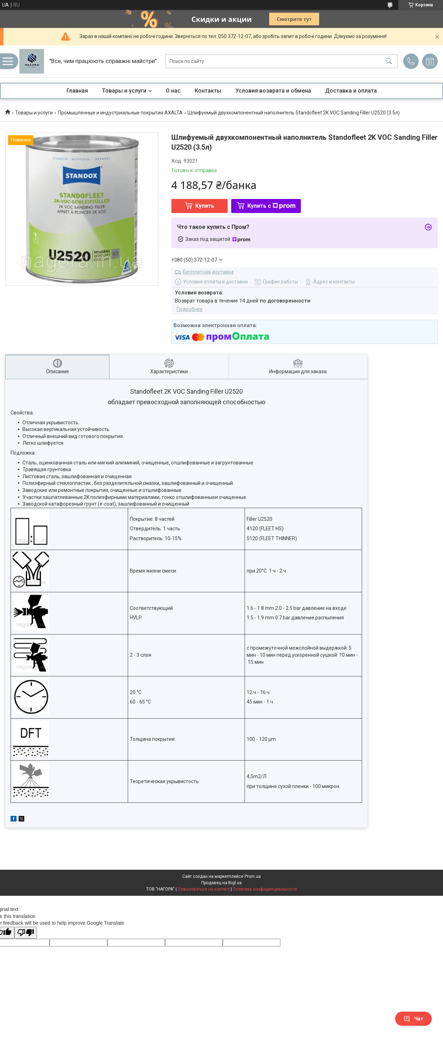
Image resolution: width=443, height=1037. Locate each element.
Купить (204, 205)
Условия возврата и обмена (273, 90)
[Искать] (388, 61)
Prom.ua (253, 876)
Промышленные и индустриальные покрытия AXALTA (120, 112)
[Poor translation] (25, 933)
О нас (173, 90)
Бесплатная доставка (208, 272)
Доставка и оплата (351, 90)
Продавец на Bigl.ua (221, 882)
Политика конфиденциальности (265, 889)
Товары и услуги (124, 90)
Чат (413, 1019)
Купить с (271, 205)
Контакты (208, 90)
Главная (77, 90)
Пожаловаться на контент (204, 889)
